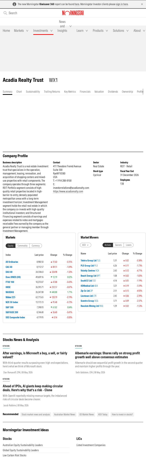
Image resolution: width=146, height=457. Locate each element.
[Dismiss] (142, 4)
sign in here (122, 4)
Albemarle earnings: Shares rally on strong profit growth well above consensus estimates (107, 358)
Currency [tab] (36, 249)
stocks (6, 349)
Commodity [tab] (22, 249)
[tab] (6, 30)
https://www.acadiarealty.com (68, 194)
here (77, 4)
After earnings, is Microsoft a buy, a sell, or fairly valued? (35, 358)
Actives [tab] (85, 255)
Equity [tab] (10, 249)
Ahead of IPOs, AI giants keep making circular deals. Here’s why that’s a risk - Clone (33, 391)
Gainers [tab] (96, 255)
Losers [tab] (106, 255)
